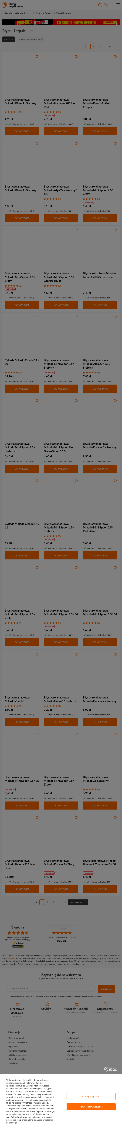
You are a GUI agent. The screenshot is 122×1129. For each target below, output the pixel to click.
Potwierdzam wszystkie (91, 1106)
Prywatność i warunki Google (34, 1103)
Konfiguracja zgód (91, 1096)
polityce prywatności (28, 1097)
